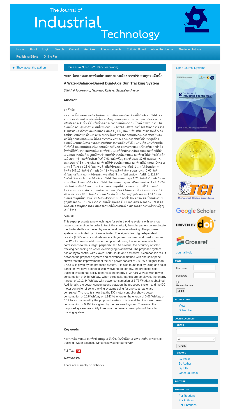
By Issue (184, 358)
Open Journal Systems (190, 67)
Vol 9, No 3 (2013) (89, 67)
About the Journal (162, 49)
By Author (185, 363)
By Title (183, 368)
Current (74, 49)
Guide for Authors (190, 49)
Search (59, 49)
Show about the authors (29, 67)
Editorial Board (136, 49)
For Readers (187, 395)
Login (45, 49)
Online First (51, 56)
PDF (78, 351)
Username (182, 268)
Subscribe (185, 310)
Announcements (111, 49)
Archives (89, 49)
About (33, 49)
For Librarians (188, 405)
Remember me (184, 285)
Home (20, 49)
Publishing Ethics (27, 56)
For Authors (186, 400)
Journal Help (184, 252)
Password (181, 275)
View (182, 305)
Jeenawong (111, 67)
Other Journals (188, 372)
